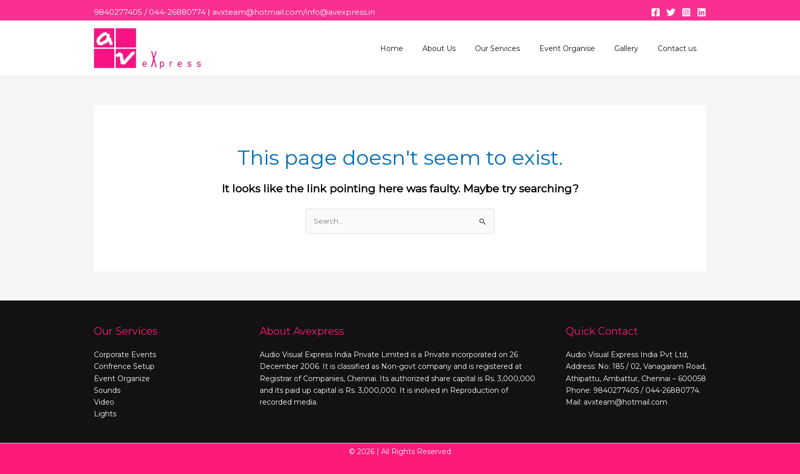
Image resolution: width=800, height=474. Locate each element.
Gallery (634, 48)
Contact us (679, 48)
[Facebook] (655, 12)
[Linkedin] (701, 12)
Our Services (515, 48)
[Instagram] (686, 12)
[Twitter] (671, 12)
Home (419, 48)
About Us (462, 48)
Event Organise (580, 48)
